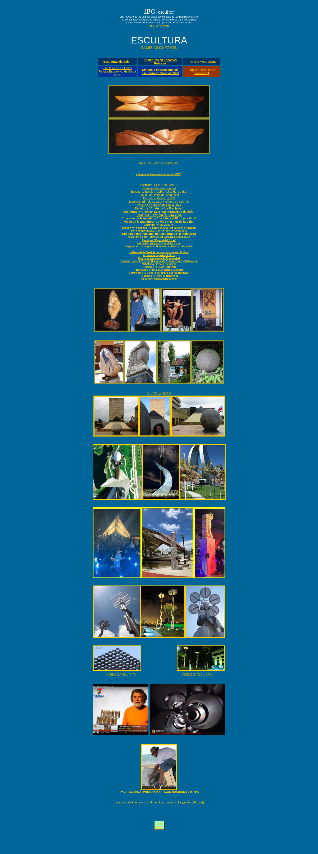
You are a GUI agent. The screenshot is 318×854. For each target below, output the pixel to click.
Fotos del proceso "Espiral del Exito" (159, 243)
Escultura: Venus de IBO (159, 198)
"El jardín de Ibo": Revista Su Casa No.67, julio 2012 (159, 236)
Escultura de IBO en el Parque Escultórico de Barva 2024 (117, 71)
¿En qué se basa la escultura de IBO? (158, 174)
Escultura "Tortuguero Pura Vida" (159, 215)
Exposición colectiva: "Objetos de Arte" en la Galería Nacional (159, 227)
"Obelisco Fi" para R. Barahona (159, 275)
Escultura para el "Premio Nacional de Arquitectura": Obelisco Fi (159, 261)
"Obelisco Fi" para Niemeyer (159, 264)
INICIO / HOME (159, 25)
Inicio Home (159, 825)
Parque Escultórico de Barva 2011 (202, 71)
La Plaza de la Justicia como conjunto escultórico (159, 252)
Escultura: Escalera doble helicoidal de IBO (159, 191)
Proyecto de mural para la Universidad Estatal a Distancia (159, 246)
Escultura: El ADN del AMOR (159, 185)
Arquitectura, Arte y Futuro (159, 255)
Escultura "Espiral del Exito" (159, 240)
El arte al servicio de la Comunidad (159, 258)
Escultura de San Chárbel (159, 188)
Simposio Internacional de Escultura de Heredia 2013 (159, 233)
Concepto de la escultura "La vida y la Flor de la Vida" (158, 218)
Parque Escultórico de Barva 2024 (159, 205)
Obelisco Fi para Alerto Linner (159, 278)
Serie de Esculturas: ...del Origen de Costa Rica (159, 230)
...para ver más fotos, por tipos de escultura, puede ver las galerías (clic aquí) (159, 802)
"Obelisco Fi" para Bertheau (159, 267)
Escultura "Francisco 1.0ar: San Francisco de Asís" (159, 211)
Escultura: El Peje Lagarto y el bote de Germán (159, 201)
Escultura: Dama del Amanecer (159, 195)
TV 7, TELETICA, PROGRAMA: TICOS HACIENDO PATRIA (159, 791)
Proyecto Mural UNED (202, 61)
